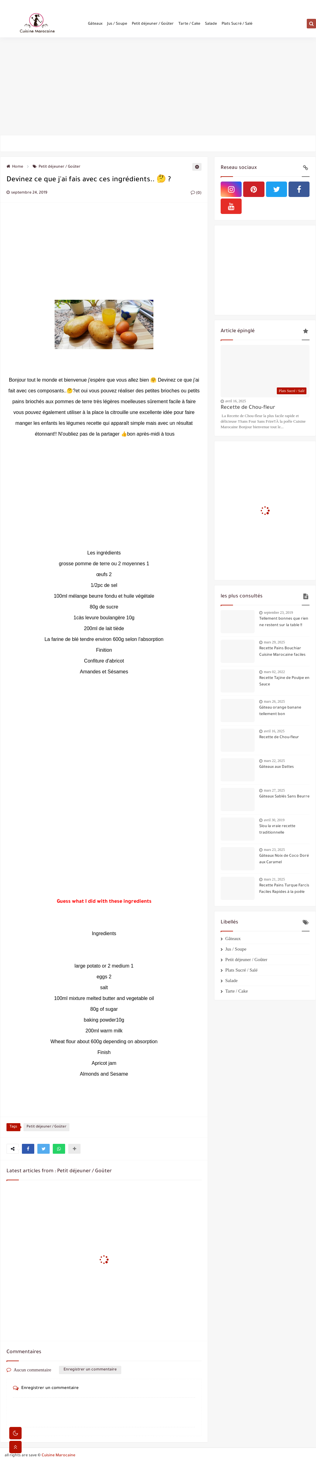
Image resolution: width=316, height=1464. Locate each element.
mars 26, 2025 (274, 701)
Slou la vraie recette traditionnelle (277, 829)
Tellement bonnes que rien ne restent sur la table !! (283, 622)
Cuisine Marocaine (58, 1456)
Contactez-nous (49, 5)
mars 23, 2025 (274, 849)
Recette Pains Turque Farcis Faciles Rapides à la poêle (284, 889)
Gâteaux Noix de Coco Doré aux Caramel (284, 859)
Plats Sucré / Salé (237, 25)
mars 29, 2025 (274, 642)
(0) (196, 193)
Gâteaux (95, 25)
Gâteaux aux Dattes (276, 767)
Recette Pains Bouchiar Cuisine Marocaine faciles (282, 651)
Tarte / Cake (189, 25)
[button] (28, 1149)
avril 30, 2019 (274, 820)
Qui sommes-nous (20, 5)
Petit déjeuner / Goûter (153, 25)
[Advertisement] (158, 87)
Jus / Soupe (117, 25)
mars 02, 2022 (274, 672)
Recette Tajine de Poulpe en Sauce (284, 681)
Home (14, 167)
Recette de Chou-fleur (248, 408)
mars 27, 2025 (274, 790)
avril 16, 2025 (235, 401)
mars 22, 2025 (274, 761)
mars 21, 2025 (274, 879)
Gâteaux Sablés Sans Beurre (284, 797)
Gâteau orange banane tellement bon (280, 711)
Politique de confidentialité (86, 5)
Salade (211, 25)
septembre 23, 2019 (278, 612)
